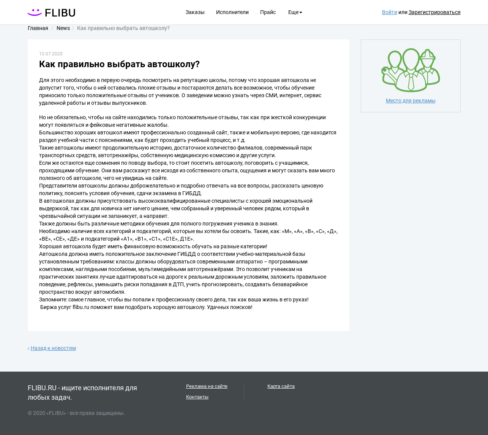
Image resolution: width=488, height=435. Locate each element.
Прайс (268, 12)
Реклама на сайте (206, 386)
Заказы (195, 12)
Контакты (197, 397)
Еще (295, 12)
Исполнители (232, 12)
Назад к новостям (52, 348)
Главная (38, 28)
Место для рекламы (410, 75)
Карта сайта (281, 386)
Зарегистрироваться (435, 12)
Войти (389, 12)
